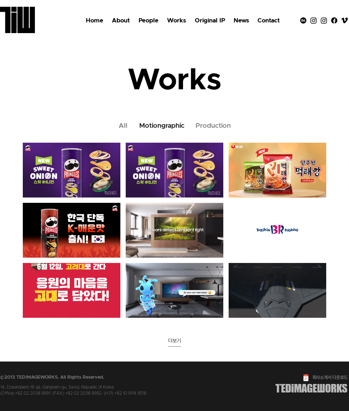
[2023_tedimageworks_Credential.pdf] (306, 378)
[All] (123, 126)
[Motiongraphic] (162, 126)
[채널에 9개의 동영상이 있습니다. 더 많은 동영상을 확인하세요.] (174, 230)
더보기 (174, 340)
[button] (210, 21)
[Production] (213, 126)
